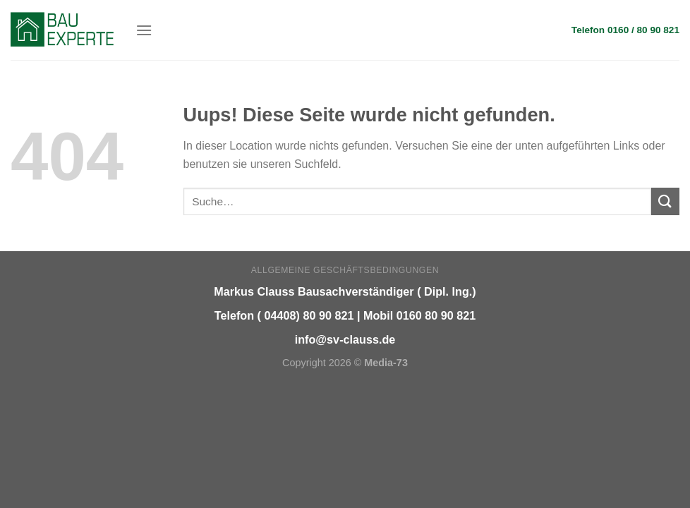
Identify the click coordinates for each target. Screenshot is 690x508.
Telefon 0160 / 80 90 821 (625, 30)
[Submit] (665, 201)
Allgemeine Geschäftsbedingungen (345, 270)
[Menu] (143, 30)
